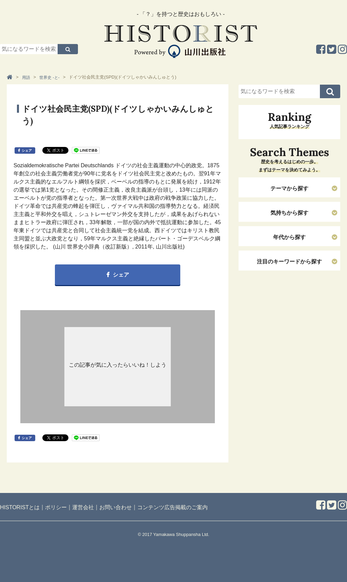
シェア (27, 150)
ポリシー (56, 507)
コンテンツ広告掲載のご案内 (172, 507)
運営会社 (83, 507)
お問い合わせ (115, 507)
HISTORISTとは (20, 507)
